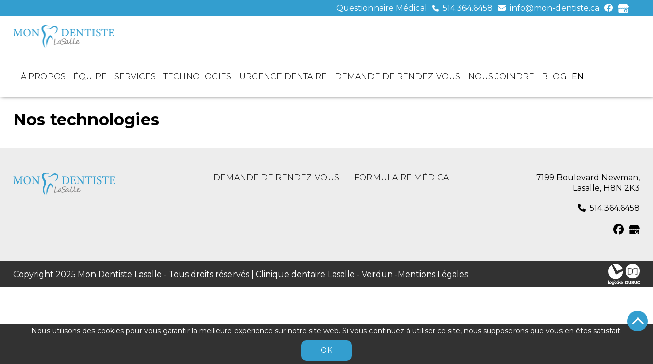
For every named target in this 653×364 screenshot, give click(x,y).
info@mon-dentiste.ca (554, 8)
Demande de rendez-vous (397, 76)
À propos (43, 76)
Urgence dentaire (283, 76)
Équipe (90, 76)
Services (135, 76)
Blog (554, 76)
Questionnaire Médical (381, 8)
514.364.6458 (468, 8)
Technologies (197, 76)
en (578, 76)
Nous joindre (501, 76)
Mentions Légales (433, 274)
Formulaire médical (404, 178)
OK (326, 350)
